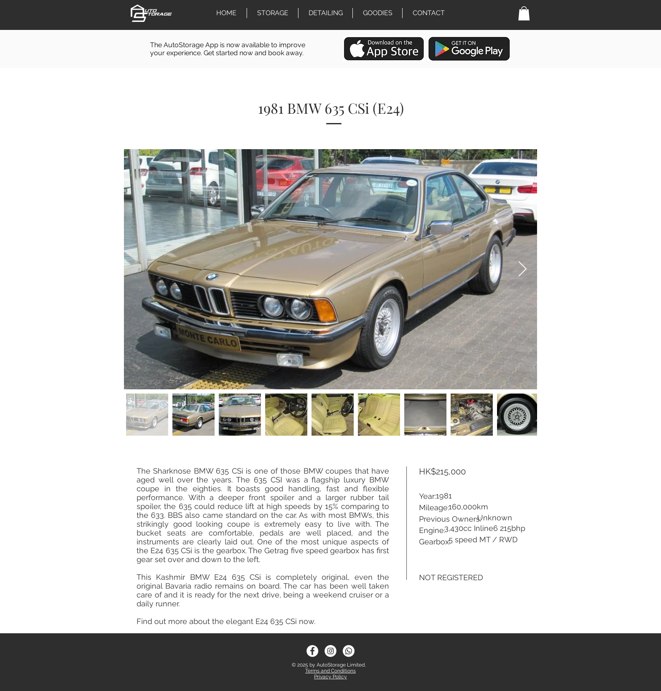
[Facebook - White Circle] (312, 651)
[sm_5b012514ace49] (349, 651)
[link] (524, 13)
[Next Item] (522, 269)
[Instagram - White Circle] (330, 651)
